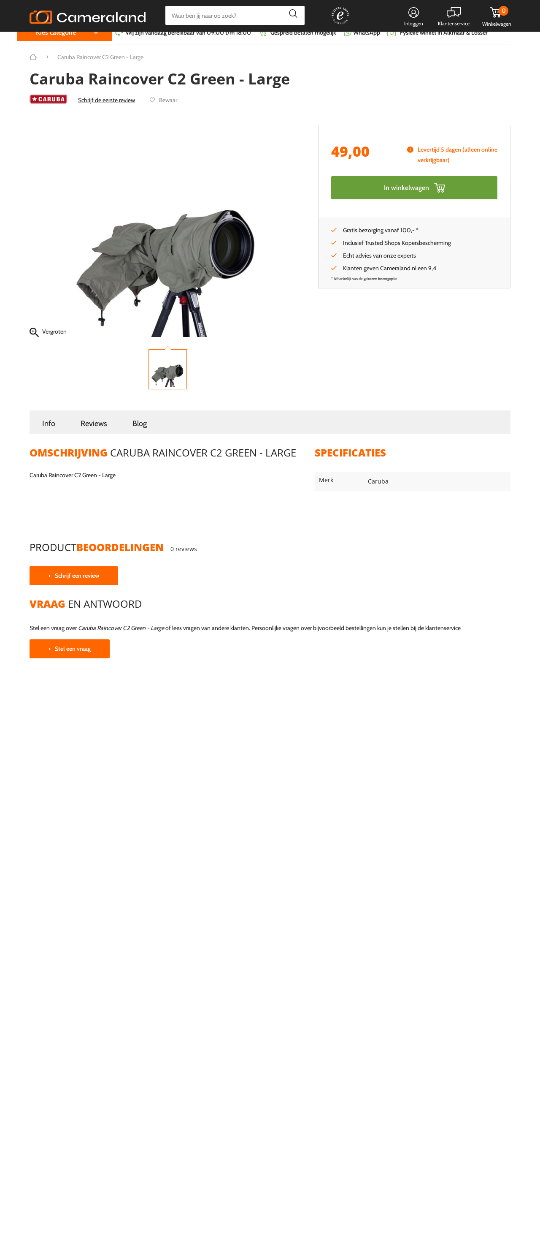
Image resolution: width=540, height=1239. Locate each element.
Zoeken (290, 15)
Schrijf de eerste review (106, 112)
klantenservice (443, 640)
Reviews (94, 435)
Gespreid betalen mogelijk (303, 44)
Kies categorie (56, 44)
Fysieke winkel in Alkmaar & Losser (444, 44)
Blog (139, 435)
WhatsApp (366, 44)
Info (48, 435)
